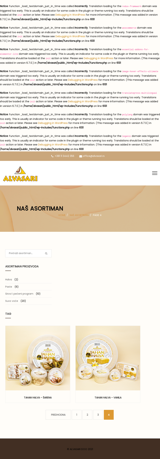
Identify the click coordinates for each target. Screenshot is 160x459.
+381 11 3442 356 (62, 156)
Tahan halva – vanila (108, 397)
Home (61, 215)
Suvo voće (11, 301)
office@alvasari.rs (92, 156)
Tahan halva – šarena (38, 397)
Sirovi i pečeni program (19, 293)
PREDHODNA (58, 415)
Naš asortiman (79, 215)
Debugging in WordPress (70, 14)
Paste (8, 286)
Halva (8, 279)
